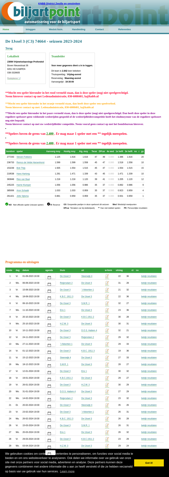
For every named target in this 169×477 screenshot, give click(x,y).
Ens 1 (62, 310)
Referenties (124, 29)
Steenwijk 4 (86, 276)
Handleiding (78, 29)
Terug (8, 48)
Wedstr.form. (56, 29)
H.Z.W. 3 (64, 323)
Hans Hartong (23, 173)
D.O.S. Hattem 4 (89, 330)
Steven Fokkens (24, 157)
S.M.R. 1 (85, 303)
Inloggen (30, 29)
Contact (99, 29)
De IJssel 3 (65, 276)
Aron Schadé (23, 190)
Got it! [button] (149, 462)
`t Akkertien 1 (87, 289)
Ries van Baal (23, 179)
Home (6, 29)
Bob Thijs (21, 168)
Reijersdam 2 (66, 283)
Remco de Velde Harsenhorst (30, 162)
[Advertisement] (142, 56)
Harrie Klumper (24, 185)
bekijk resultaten (149, 276)
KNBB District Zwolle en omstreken (59, 3)
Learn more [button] (67, 471)
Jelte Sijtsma (23, 196)
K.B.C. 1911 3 (66, 296)
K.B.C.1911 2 (87, 317)
